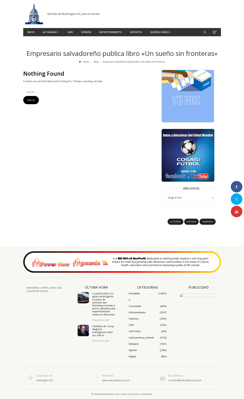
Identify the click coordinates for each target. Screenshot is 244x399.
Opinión (148, 350)
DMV (148, 324)
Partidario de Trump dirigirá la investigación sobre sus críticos (103, 331)
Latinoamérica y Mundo (148, 337)
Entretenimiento (148, 312)
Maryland (148, 343)
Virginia (148, 356)
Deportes (148, 318)
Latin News (148, 331)
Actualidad (148, 293)
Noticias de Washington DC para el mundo (73, 14)
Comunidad (148, 306)
